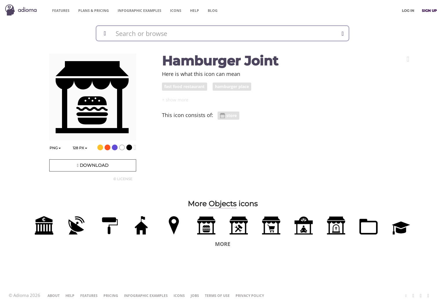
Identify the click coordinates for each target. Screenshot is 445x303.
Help (194, 10)
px (80, 148)
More (222, 243)
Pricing (93, 10)
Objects (222, 203)
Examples (139, 10)
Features (61, 10)
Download (92, 165)
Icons (175, 10)
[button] (408, 59)
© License (122, 179)
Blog (213, 10)
